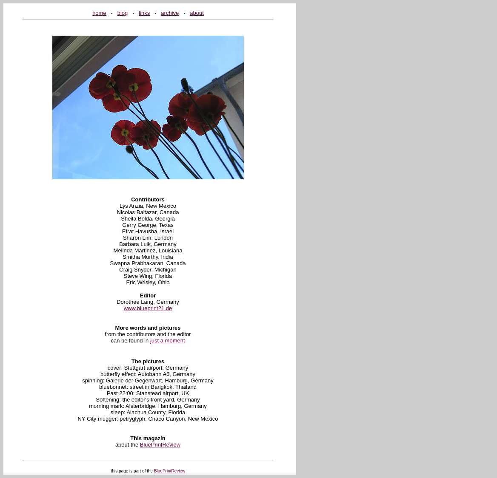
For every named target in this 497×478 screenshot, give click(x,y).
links (144, 13)
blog (122, 13)
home (99, 13)
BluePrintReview (160, 444)
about (197, 13)
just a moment (167, 340)
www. (130, 308)
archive (170, 13)
